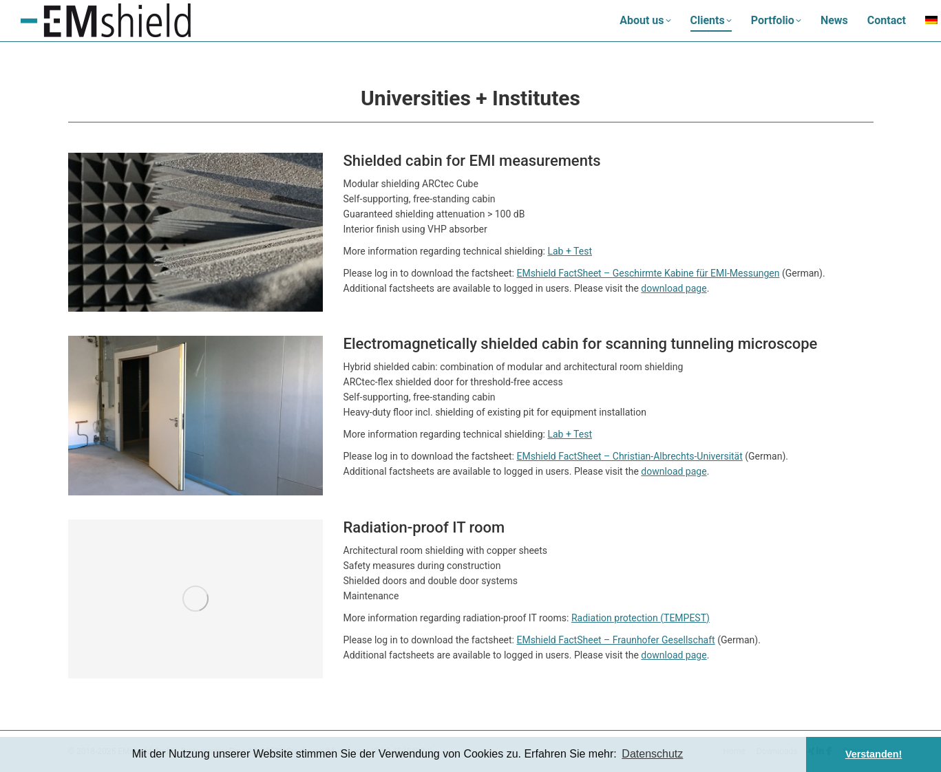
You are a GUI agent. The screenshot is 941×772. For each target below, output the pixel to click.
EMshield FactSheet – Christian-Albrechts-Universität (629, 456)
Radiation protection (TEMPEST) (640, 617)
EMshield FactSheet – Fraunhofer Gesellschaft (615, 639)
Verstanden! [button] (873, 754)
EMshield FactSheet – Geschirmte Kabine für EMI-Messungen (647, 273)
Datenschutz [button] (652, 754)
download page (673, 288)
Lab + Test (569, 251)
